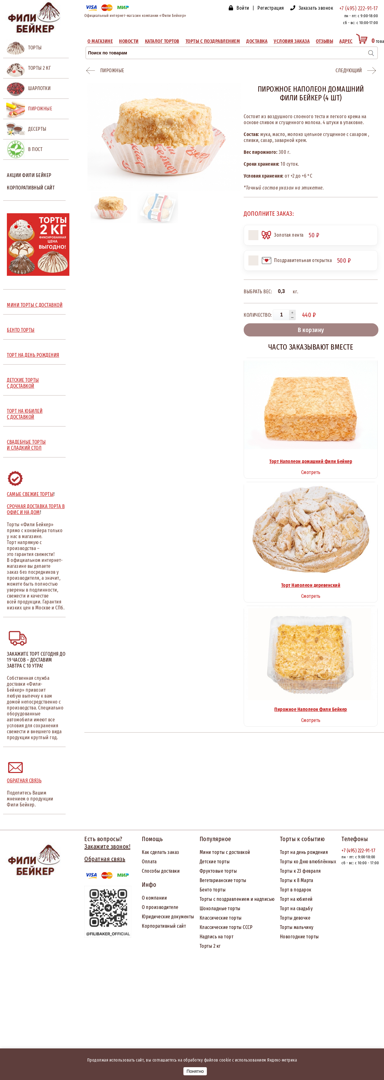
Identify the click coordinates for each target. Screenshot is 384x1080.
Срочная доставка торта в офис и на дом (36, 509)
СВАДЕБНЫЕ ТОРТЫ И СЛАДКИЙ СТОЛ (26, 445)
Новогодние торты (299, 937)
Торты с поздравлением (213, 41)
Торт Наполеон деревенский (311, 585)
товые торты (224, 871)
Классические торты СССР (226, 927)
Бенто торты (213, 890)
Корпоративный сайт (31, 188)
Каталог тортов (162, 41)
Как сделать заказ (160, 852)
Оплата (149, 862)
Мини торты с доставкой (225, 852)
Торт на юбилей (296, 899)
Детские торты (215, 862)
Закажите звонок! (107, 846)
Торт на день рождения (304, 852)
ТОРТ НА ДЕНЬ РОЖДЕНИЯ (33, 355)
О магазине (100, 41)
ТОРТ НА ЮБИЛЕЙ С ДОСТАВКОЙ (24, 414)
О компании (154, 898)
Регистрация (270, 8)
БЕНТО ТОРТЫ (21, 330)
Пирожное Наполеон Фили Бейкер (310, 709)
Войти (243, 8)
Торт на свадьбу (296, 908)
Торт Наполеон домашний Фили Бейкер (310, 461)
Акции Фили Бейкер (29, 175)
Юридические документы (168, 917)
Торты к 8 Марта (296, 880)
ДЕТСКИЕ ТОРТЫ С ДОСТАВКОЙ (23, 383)
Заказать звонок (316, 8)
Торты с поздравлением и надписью (237, 899)
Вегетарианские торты (223, 880)
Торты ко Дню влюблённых (308, 862)
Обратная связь (24, 781)
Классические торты (221, 918)
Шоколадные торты (220, 908)
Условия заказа (292, 41)
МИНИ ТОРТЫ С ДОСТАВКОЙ (34, 305)
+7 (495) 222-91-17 (358, 8)
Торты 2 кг (210, 946)
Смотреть (311, 472)
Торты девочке (295, 918)
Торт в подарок (296, 890)
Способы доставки (161, 871)
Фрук (205, 871)
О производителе (160, 907)
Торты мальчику (297, 927)
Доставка (256, 41)
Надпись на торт (217, 937)
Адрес (346, 41)
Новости (129, 41)
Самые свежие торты (30, 494)
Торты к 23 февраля (300, 871)
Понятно (195, 1071)
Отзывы (324, 41)
